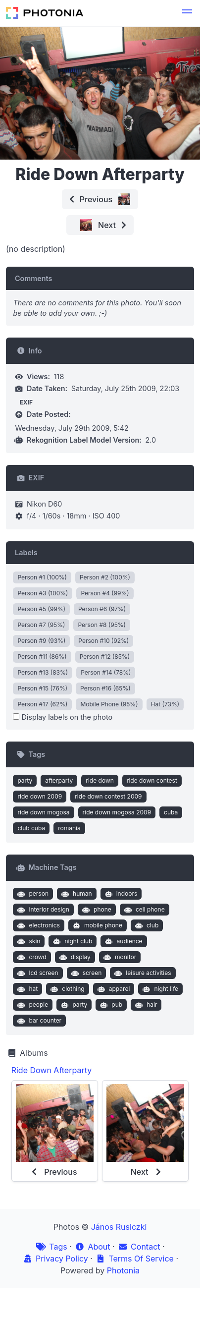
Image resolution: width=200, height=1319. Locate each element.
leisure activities (141, 973)
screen (85, 973)
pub (110, 1005)
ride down (100, 780)
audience (123, 941)
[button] (187, 13)
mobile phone (96, 925)
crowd (31, 957)
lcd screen (36, 973)
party (24, 780)
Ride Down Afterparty (51, 1070)
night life (159, 989)
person (32, 894)
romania (69, 828)
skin (28, 941)
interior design (42, 910)
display (74, 957)
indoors (119, 894)
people (31, 1005)
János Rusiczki (119, 1227)
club (145, 925)
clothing (67, 989)
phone (95, 910)
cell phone (143, 910)
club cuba (31, 828)
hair (145, 1005)
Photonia (123, 1270)
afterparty (59, 780)
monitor (118, 957)
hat (26, 989)
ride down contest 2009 (108, 796)
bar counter (38, 1021)
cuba (171, 812)
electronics (37, 925)
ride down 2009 (39, 796)
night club (72, 941)
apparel (112, 989)
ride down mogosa (43, 812)
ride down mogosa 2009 (117, 812)
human (75, 894)
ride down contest (152, 780)
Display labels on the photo (62, 717)
